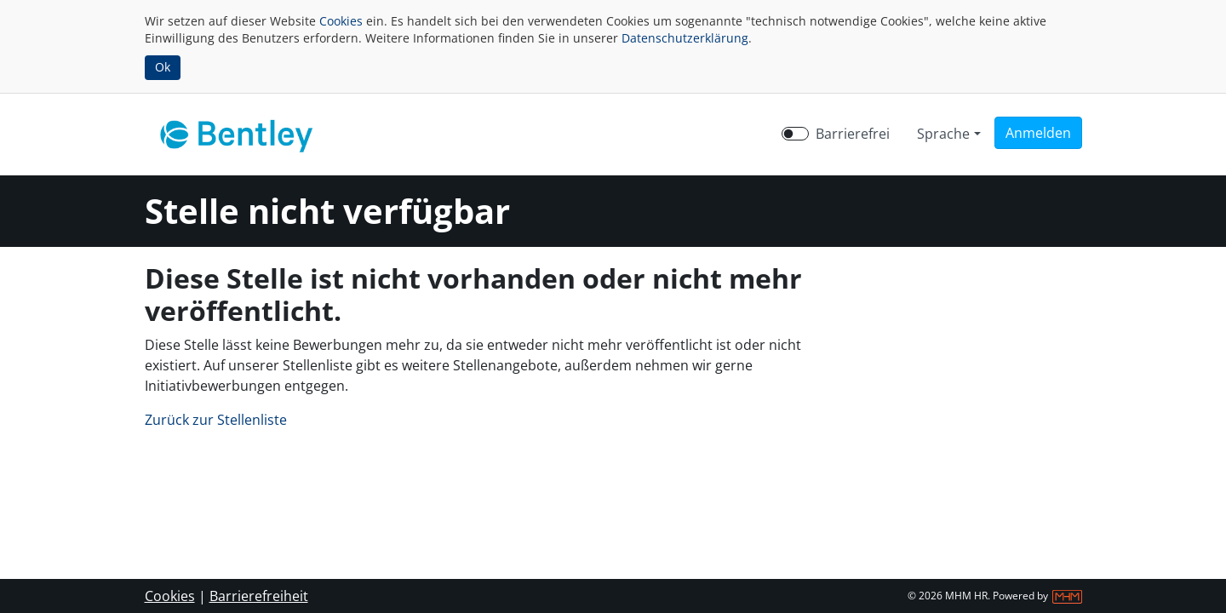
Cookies (341, 21)
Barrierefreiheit (258, 596)
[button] (1038, 133)
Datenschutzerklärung (685, 38)
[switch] (795, 133)
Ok (162, 67)
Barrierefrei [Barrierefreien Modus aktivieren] (853, 133)
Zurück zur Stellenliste (216, 419)
